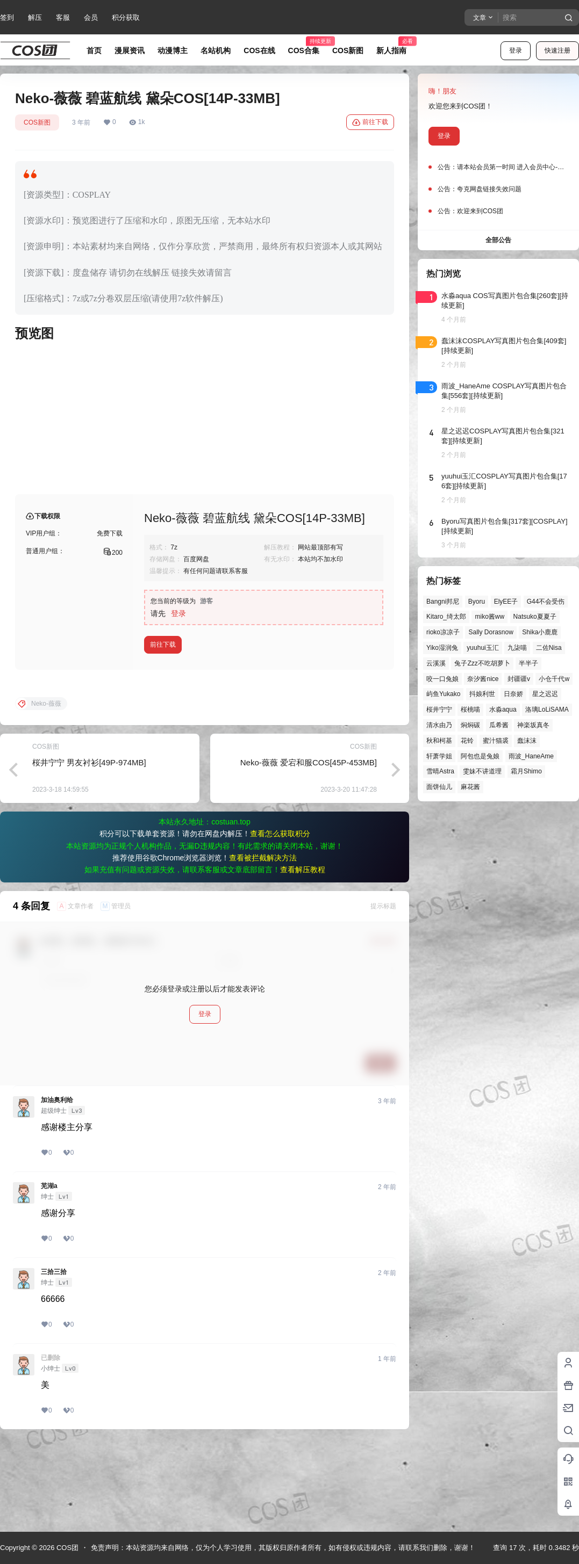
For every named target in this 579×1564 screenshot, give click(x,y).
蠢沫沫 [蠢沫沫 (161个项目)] (527, 740)
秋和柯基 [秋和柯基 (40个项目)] (439, 740)
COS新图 (37, 122)
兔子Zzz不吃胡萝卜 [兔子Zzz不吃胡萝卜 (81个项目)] (482, 663)
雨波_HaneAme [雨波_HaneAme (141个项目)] (531, 756)
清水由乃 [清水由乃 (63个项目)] (439, 725)
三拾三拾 (54, 1358)
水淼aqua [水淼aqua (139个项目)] (503, 709)
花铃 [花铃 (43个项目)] (467, 740)
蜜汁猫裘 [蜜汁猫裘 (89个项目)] (496, 740)
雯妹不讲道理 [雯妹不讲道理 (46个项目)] (482, 771)
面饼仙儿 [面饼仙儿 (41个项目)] (439, 787)
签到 (7, 17)
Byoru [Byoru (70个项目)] (476, 601)
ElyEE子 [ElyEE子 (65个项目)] (506, 601)
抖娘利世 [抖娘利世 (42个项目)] (482, 694)
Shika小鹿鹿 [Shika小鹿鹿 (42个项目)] (539, 632)
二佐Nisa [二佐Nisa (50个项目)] (549, 647)
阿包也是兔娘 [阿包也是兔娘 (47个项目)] (480, 756)
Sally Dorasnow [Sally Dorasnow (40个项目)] (490, 632)
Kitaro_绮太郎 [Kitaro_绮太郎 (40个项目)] (446, 616)
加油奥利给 (57, 1186)
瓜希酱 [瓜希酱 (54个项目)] (499, 725)
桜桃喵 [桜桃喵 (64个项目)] (470, 709)
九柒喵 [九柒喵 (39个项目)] (517, 647)
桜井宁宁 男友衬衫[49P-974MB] (89, 848)
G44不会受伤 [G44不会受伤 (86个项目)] (546, 601)
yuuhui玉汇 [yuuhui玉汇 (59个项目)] (482, 647)
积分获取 (126, 17)
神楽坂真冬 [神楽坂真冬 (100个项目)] (533, 725)
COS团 (66, 1548)
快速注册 (557, 50)
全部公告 (498, 240)
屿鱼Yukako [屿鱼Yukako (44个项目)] (443, 694)
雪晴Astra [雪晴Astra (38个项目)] (440, 771)
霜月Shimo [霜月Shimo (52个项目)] (526, 771)
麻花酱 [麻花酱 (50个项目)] (470, 787)
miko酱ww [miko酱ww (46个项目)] (489, 616)
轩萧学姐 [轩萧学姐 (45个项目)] (439, 756)
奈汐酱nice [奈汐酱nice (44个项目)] (482, 679)
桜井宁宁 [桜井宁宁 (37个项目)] (439, 709)
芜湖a (49, 1272)
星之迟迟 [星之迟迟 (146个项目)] (545, 694)
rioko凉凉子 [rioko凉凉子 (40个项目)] (443, 632)
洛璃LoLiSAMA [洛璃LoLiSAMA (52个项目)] (547, 709)
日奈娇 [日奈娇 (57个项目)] (513, 694)
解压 (35, 17)
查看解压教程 (302, 956)
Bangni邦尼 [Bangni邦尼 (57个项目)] (442, 601)
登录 (515, 50)
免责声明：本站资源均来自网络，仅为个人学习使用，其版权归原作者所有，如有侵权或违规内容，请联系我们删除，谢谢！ (283, 1548)
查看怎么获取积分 (280, 920)
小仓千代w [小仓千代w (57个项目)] (554, 679)
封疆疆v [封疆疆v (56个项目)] (518, 679)
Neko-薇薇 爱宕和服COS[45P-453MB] (308, 848)
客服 (63, 17)
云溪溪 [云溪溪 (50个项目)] (436, 663)
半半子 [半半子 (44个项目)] (528, 663)
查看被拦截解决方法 (263, 944)
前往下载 (370, 122)
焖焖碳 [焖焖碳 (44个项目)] (470, 725)
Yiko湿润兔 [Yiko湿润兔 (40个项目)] (442, 647)
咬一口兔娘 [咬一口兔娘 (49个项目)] (442, 679)
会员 (91, 17)
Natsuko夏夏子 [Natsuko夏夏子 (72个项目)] (534, 616)
